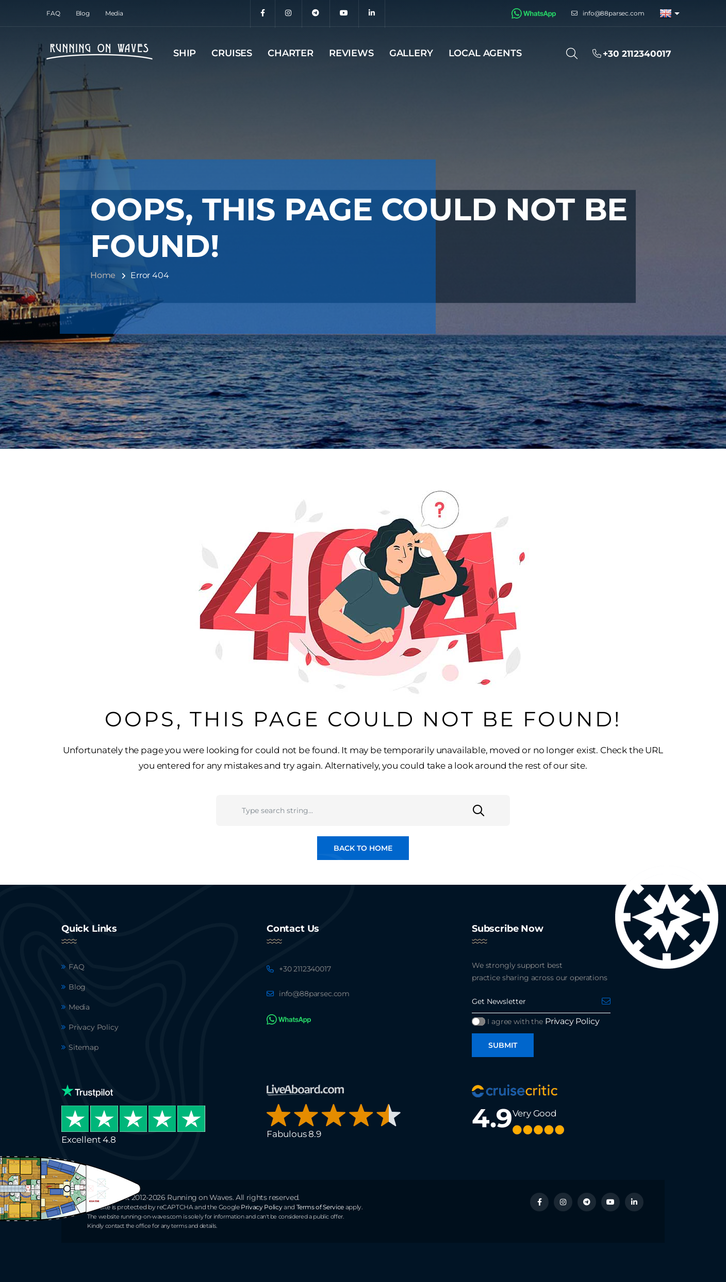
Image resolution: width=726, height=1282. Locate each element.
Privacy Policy (94, 1027)
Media (114, 13)
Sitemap (83, 1047)
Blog (83, 13)
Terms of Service (320, 1207)
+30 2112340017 (305, 968)
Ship (184, 53)
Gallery (411, 53)
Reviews (351, 53)
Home (103, 275)
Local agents (485, 53)
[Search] (575, 53)
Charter (291, 53)
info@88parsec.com (613, 13)
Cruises (231, 53)
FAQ (53, 13)
